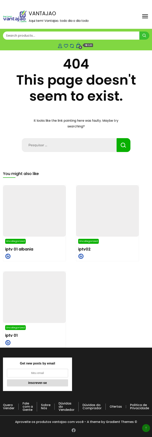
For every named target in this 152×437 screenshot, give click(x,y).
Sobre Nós (45, 406)
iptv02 (84, 249)
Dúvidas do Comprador (92, 406)
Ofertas (116, 406)
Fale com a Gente (28, 406)
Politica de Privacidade (139, 406)
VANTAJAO (42, 13)
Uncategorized (15, 241)
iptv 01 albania (19, 249)
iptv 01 (11, 335)
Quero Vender (8, 406)
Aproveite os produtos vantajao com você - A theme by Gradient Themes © (76, 422)
